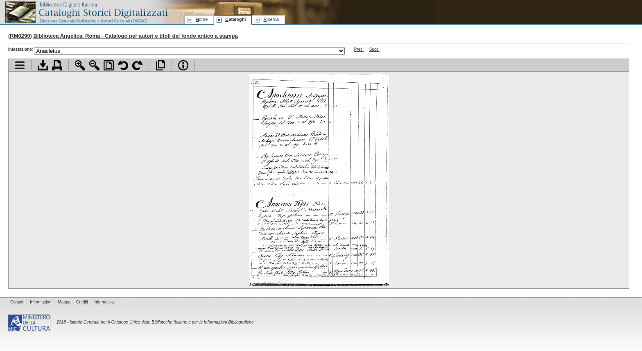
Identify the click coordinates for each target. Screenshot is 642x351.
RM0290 (20, 36)
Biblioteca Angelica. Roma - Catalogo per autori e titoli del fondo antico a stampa (135, 36)
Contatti (17, 302)
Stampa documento (57, 65)
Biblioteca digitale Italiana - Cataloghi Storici (86, 11)
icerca (270, 19)
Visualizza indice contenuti (20, 65)
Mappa (64, 302)
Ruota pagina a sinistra (123, 65)
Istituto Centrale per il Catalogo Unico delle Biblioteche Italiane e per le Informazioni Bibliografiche (161, 322)
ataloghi (235, 19)
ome (202, 19)
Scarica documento (43, 65)
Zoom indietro (94, 65)
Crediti (82, 302)
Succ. (374, 49)
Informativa (104, 302)
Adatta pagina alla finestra (109, 65)
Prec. (359, 49)
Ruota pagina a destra (137, 65)
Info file (183, 65)
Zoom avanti (80, 65)
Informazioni (41, 302)
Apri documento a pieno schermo (160, 65)
